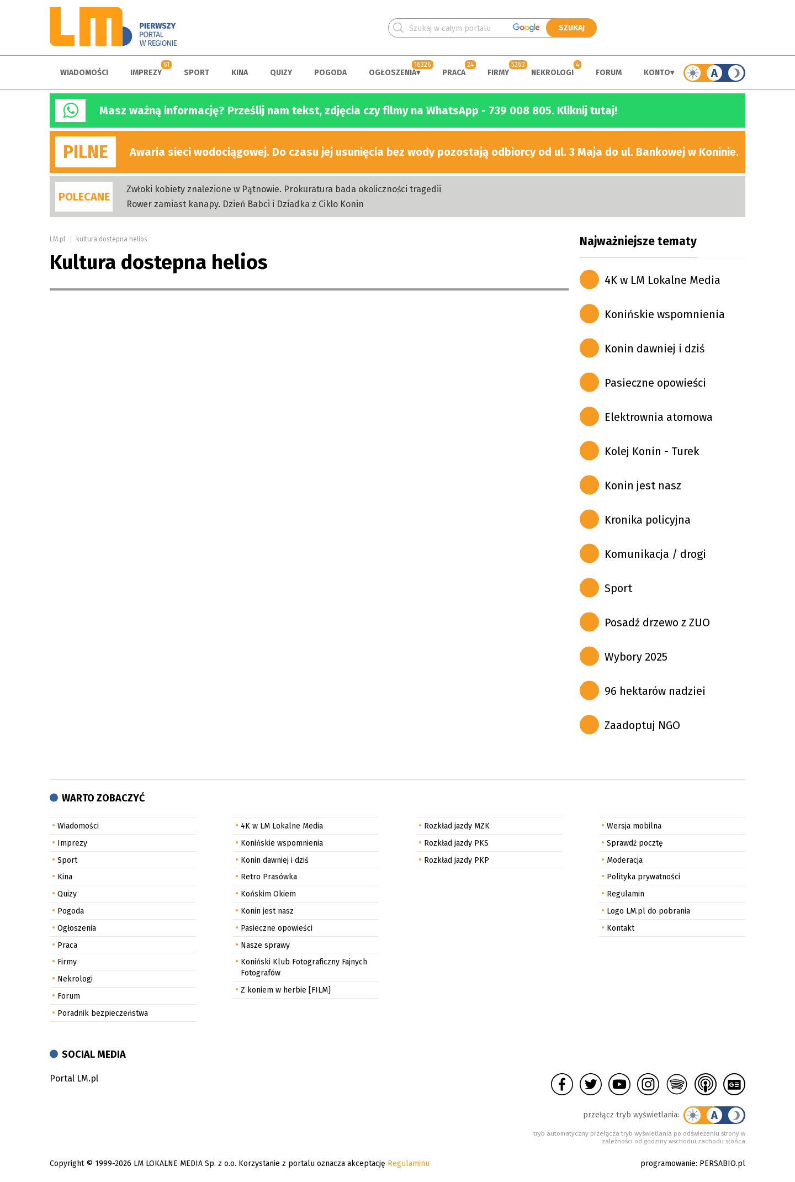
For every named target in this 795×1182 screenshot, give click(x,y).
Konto (657, 72)
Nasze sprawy (265, 945)
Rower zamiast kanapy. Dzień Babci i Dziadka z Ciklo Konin (245, 204)
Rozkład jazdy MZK (457, 826)
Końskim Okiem (268, 894)
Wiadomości (84, 72)
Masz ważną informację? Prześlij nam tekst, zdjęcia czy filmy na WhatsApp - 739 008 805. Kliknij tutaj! (358, 110)
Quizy (281, 72)
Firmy (498, 72)
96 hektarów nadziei (655, 691)
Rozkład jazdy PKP (456, 860)
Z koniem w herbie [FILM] (286, 990)
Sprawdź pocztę (635, 843)
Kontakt (620, 928)
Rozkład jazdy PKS (456, 843)
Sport (196, 72)
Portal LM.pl (74, 1078)
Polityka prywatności (643, 877)
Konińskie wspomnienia (665, 314)
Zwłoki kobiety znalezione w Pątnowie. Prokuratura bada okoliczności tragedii (283, 189)
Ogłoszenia (392, 72)
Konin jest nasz (643, 485)
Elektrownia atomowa (659, 417)
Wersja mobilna (634, 826)
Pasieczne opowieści (655, 382)
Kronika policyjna (648, 519)
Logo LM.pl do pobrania (648, 911)
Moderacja (625, 860)
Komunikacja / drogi (655, 554)
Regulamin (625, 894)
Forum (609, 72)
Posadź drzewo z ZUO (657, 622)
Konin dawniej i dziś (654, 348)
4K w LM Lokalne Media (662, 280)
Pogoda (330, 72)
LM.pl (57, 239)
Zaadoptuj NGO (642, 725)
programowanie (668, 1163)
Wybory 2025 (636, 656)
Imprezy (146, 72)
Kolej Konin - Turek (652, 451)
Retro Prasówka (269, 877)
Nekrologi (552, 72)
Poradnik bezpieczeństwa (102, 1013)
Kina (239, 72)
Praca (453, 72)
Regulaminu (409, 1163)
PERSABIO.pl (722, 1163)
